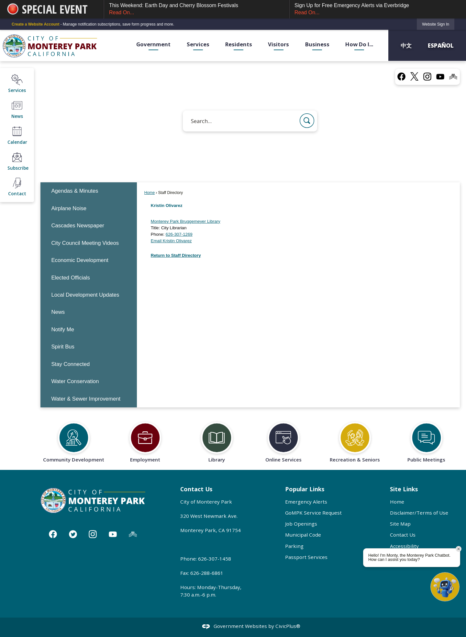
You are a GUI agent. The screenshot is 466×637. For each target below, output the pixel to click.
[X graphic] (414, 76)
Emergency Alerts (306, 501)
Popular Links (304, 489)
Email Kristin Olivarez (171, 240)
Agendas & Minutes (74, 191)
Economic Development (79, 260)
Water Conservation (75, 381)
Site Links (404, 489)
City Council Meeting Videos (85, 243)
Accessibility (404, 546)
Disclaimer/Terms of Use (419, 512)
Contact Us (403, 534)
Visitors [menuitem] (278, 44)
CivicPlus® (287, 626)
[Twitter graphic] (73, 534)
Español (441, 45)
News (58, 312)
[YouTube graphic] (440, 76)
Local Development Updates (85, 295)
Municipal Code (303, 534)
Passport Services (306, 557)
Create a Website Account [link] (35, 24)
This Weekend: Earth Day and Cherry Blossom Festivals (196, 10)
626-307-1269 (179, 234)
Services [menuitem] (198, 44)
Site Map (400, 523)
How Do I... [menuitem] (359, 44)
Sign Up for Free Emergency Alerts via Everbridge (374, 10)
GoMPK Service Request (313, 512)
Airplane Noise (68, 208)
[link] (435, 24)
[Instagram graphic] (427, 76)
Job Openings (301, 523)
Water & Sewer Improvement (85, 399)
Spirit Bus (62, 347)
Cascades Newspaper (77, 225)
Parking (294, 546)
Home (149, 192)
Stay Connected (70, 364)
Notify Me (62, 329)
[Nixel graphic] (453, 76)
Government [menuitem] (153, 44)
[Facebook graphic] (401, 76)
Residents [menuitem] (238, 44)
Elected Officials (70, 278)
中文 (407, 45)
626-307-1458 (214, 558)
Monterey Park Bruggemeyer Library (185, 221)
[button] (307, 120)
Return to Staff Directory (176, 255)
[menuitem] (88, 190)
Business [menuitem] (317, 44)
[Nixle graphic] (133, 534)
